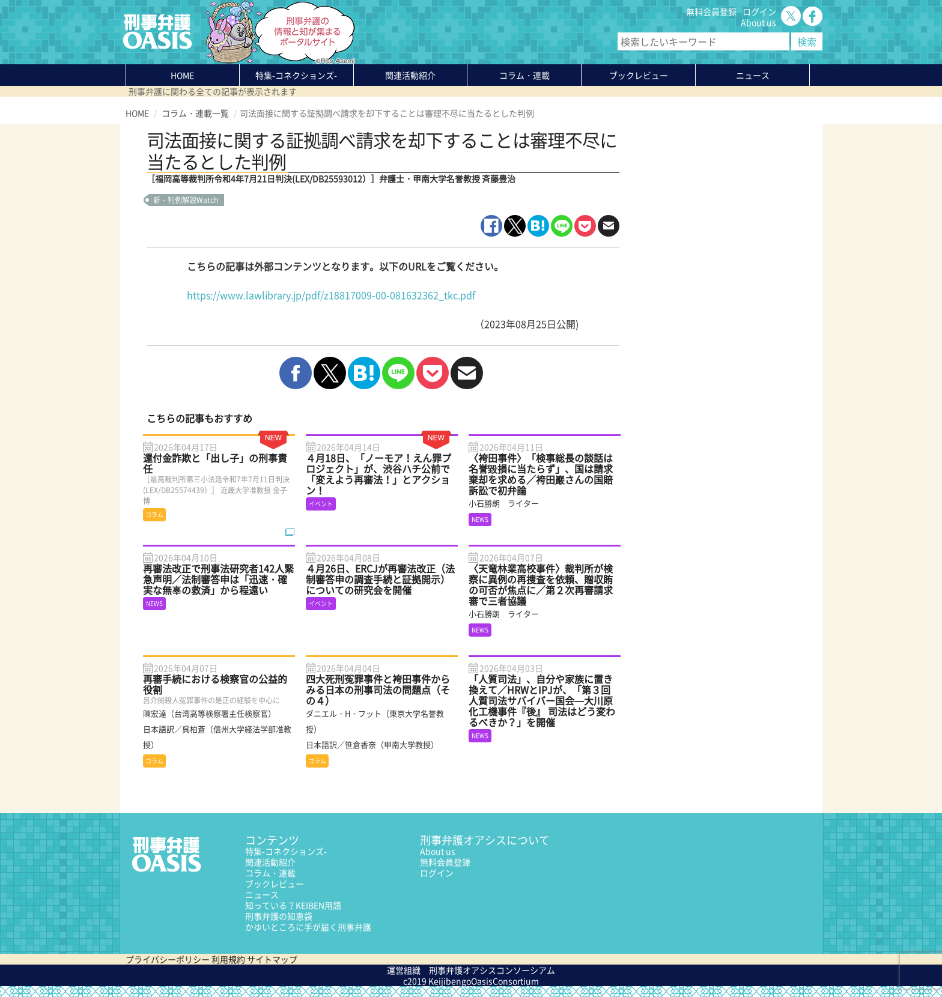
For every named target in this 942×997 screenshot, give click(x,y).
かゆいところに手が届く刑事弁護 (308, 927)
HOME (182, 75)
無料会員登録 (711, 11)
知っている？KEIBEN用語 (293, 905)
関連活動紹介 (410, 75)
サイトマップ (272, 959)
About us (758, 22)
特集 (296, 75)
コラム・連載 (270, 873)
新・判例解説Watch (185, 200)
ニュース (262, 894)
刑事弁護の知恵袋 (278, 916)
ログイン (759, 11)
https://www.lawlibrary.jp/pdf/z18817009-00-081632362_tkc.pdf (331, 295)
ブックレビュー (638, 75)
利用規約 (228, 959)
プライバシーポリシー (168, 959)
